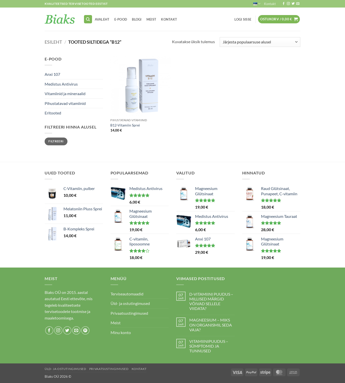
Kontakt (270, 4)
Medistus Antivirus (61, 84)
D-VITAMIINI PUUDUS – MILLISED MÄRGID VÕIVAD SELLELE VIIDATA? (211, 301)
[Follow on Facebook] (283, 4)
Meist (151, 19)
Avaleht (102, 19)
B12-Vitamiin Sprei (125, 125)
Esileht (53, 42)
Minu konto (121, 332)
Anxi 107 (52, 74)
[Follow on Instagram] (288, 4)
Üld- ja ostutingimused (130, 303)
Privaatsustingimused (129, 313)
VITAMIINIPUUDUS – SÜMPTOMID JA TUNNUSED (208, 346)
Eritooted (53, 112)
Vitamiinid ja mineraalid (65, 93)
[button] (243, 19)
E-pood (120, 19)
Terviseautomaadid (127, 293)
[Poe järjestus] (260, 42)
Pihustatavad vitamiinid (65, 103)
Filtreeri (55, 141)
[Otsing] (88, 19)
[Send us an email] (297, 4)
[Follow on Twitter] (293, 4)
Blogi (136, 19)
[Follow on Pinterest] (85, 330)
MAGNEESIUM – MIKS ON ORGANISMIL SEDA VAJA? (210, 324)
